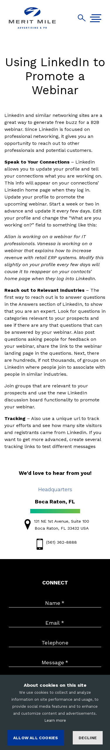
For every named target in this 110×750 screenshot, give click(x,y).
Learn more (55, 720)
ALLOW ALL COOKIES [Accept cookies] (35, 737)
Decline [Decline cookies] (88, 737)
